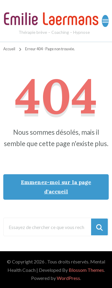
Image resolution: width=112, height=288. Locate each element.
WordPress (68, 278)
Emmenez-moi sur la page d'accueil (56, 187)
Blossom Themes (86, 270)
